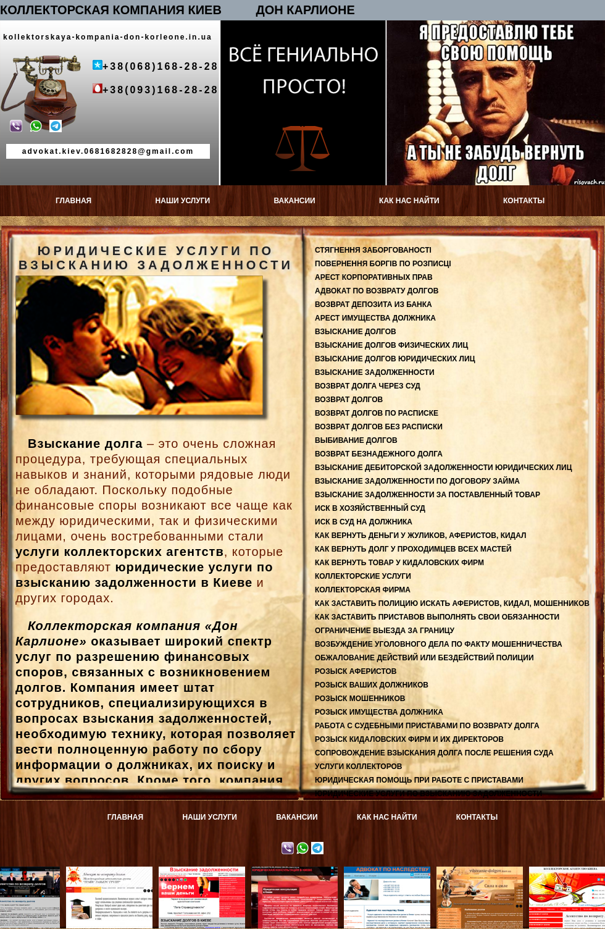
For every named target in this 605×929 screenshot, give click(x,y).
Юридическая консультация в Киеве (299, 875)
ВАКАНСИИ (294, 200)
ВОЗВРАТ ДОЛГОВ (349, 399)
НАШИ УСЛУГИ (183, 200)
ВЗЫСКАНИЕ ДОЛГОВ (355, 331)
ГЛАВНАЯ (73, 200)
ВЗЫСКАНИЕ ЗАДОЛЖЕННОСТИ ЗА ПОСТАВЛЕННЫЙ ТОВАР (427, 494)
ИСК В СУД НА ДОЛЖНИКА (363, 522)
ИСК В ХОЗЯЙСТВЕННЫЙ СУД (370, 508)
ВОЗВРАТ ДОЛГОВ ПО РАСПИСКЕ (376, 413)
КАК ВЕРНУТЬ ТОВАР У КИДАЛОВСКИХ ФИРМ (399, 562)
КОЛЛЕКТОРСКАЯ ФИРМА (363, 590)
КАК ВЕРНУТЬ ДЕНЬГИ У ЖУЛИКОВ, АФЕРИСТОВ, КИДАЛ (420, 535)
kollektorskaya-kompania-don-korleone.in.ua (107, 37)
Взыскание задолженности (206, 875)
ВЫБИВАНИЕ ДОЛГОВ (356, 440)
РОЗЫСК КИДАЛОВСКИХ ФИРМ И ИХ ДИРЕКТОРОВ (409, 739)
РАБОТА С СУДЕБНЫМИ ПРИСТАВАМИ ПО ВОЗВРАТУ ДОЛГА (427, 725)
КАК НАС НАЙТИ (409, 200)
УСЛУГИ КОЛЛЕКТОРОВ (359, 766)
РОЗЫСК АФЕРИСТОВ (355, 671)
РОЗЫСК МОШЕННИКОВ (360, 698)
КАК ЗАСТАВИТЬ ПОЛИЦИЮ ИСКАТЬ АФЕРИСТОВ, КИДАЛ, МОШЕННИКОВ (452, 603)
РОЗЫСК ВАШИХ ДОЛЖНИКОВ (371, 685)
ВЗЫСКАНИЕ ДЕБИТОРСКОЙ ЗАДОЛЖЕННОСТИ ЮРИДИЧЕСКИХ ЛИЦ (443, 467)
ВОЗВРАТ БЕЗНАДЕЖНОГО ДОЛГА (379, 454)
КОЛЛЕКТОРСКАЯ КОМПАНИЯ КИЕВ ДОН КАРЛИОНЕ (177, 10)
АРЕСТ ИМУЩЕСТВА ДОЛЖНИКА (375, 318)
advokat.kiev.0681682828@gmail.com (108, 151)
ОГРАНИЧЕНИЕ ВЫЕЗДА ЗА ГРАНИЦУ (384, 630)
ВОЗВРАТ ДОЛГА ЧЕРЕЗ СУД (367, 386)
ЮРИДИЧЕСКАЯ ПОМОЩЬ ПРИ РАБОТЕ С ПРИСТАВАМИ (419, 780)
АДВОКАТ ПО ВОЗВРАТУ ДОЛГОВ (376, 291)
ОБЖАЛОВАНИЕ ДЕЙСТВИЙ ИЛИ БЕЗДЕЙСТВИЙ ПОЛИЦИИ (424, 658)
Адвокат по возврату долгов (113, 875)
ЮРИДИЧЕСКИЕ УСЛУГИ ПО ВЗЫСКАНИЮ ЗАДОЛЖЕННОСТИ (428, 793)
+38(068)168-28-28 (160, 66)
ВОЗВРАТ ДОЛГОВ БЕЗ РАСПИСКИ (379, 426)
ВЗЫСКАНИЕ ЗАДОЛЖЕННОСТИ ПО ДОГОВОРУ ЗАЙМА (417, 481)
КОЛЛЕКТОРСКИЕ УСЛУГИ (363, 576)
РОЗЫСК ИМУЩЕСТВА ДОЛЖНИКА (379, 712)
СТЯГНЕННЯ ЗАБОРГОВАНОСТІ (373, 250)
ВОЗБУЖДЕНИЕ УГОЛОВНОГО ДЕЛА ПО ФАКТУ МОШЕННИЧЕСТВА (438, 644)
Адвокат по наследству (392, 871)
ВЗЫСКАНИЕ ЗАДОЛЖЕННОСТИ (375, 372)
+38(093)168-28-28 (160, 90)
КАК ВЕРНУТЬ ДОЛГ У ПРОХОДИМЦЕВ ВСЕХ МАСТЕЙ (413, 549)
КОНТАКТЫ (523, 200)
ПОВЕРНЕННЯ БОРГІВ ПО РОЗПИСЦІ (383, 263)
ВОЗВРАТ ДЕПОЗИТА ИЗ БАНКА (373, 304)
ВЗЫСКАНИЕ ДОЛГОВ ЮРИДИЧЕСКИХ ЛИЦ (395, 359)
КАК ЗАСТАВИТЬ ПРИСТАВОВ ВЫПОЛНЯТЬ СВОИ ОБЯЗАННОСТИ (437, 617)
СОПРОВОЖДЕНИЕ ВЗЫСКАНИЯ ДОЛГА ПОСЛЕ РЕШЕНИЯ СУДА (434, 753)
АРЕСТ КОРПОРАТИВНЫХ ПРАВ (374, 277)
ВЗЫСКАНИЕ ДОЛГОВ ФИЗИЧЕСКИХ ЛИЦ (391, 345)
